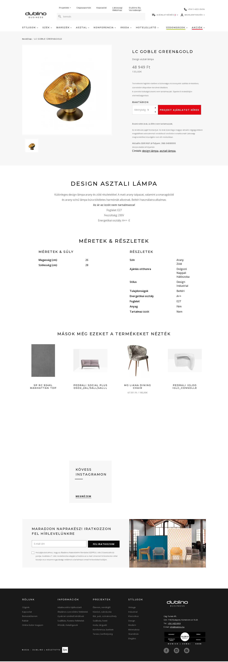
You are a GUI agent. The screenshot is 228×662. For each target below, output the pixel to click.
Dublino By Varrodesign (135, 8)
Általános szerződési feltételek (72, 612)
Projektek (65, 7)
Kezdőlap (27, 39)
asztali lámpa (167, 151)
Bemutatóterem (29, 617)
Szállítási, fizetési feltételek (70, 621)
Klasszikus (133, 617)
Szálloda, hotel (100, 621)
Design (131, 621)
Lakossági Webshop (117, 8)
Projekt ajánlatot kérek (179, 109)
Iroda (126, 27)
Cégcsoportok (83, 7)
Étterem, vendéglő (102, 608)
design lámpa (150, 151)
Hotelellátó (147, 27)
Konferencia (105, 27)
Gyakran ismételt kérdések (70, 617)
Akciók (198, 27)
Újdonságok (176, 27)
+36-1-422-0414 (174, 624)
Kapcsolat (101, 7)
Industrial (132, 612)
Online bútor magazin (32, 626)
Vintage (132, 608)
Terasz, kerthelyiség (103, 634)
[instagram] (177, 651)
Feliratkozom (104, 545)
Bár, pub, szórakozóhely (105, 617)
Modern (132, 626)
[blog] (186, 651)
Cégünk (26, 608)
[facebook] (167, 651)
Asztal (82, 27)
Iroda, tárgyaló (100, 626)
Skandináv (133, 634)
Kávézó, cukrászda (102, 612)
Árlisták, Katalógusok (67, 626)
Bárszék (64, 27)
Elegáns (132, 639)
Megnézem (83, 497)
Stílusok (30, 27)
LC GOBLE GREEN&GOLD (48, 39)
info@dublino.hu (177, 628)
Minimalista (133, 630)
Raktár (25, 621)
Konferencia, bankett (103, 630)
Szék (47, 27)
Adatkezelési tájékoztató (69, 608)
